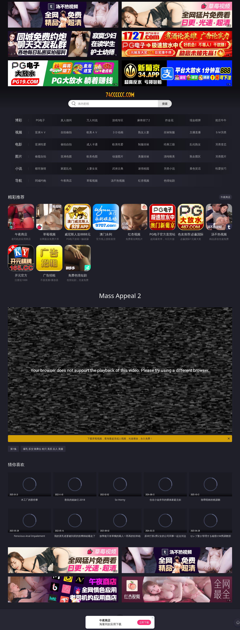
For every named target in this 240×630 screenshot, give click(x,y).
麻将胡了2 (143, 120)
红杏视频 (143, 180)
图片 (18, 156)
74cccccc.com (120, 94)
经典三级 (169, 144)
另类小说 (169, 168)
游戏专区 (117, 120)
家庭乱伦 (66, 168)
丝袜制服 (169, 132)
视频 (18, 132)
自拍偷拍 (66, 132)
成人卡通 (92, 144)
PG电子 (40, 120)
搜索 (165, 104)
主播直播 (195, 132)
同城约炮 (40, 180)
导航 (18, 180)
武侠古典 (117, 168)
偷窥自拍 (40, 156)
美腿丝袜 (143, 156)
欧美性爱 (117, 144)
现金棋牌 (195, 120)
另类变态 (220, 144)
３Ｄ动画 (117, 132)
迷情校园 (143, 168)
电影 (18, 144)
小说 (18, 168)
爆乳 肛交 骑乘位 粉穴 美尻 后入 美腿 (43, 448)
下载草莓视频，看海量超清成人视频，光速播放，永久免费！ (158, 438)
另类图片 (220, 156)
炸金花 (169, 120)
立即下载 (144, 622)
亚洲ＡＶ (40, 132)
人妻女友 (92, 168)
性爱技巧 (220, 168)
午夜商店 (66, 180)
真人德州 (66, 120)
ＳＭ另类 (220, 132)
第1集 (13, 448)
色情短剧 (169, 180)
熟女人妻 (143, 132)
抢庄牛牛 (220, 120)
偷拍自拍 (66, 144)
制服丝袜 (143, 144)
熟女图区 (195, 156)
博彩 (18, 120)
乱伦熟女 (195, 144)
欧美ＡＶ (92, 132)
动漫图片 (117, 156)
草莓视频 (92, 180)
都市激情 (40, 168)
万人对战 (92, 120)
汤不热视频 (118, 180)
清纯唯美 (169, 156)
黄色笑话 (195, 168)
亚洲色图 (66, 156)
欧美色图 (92, 156)
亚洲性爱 (40, 144)
